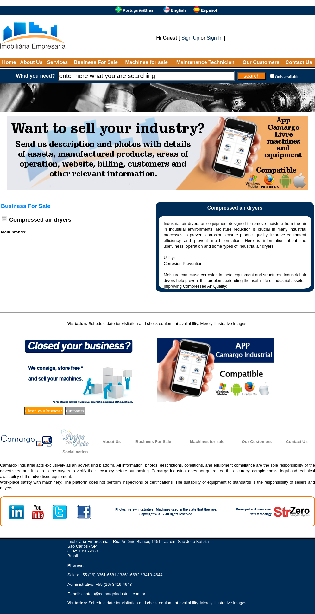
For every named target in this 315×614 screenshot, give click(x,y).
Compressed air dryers (40, 220)
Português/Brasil (139, 10)
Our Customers (261, 62)
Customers (75, 410)
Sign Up (190, 38)
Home (9, 62)
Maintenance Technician (205, 62)
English (178, 10)
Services (57, 62)
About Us (31, 62)
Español (209, 10)
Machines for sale (146, 62)
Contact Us (298, 62)
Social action (75, 451)
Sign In (215, 38)
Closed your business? (43, 410)
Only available (287, 76)
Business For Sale (96, 62)
